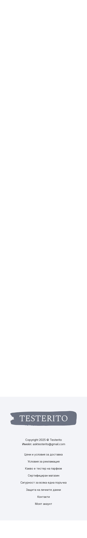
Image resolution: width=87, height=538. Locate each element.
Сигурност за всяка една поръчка (43, 482)
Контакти (43, 496)
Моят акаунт (43, 503)
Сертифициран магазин (43, 475)
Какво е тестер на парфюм (43, 468)
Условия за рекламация (44, 461)
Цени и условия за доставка (43, 454)
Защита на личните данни (43, 489)
